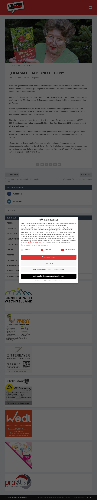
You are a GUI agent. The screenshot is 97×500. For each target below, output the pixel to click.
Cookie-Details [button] (39, 280)
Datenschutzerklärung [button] (49, 280)
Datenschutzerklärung (35, 242)
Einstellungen (25, 244)
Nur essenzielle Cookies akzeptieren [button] (48, 269)
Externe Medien (68, 249)
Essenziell (25, 249)
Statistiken (46, 249)
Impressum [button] (59, 280)
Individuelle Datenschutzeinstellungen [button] (48, 275)
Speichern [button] (48, 263)
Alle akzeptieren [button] (48, 256)
